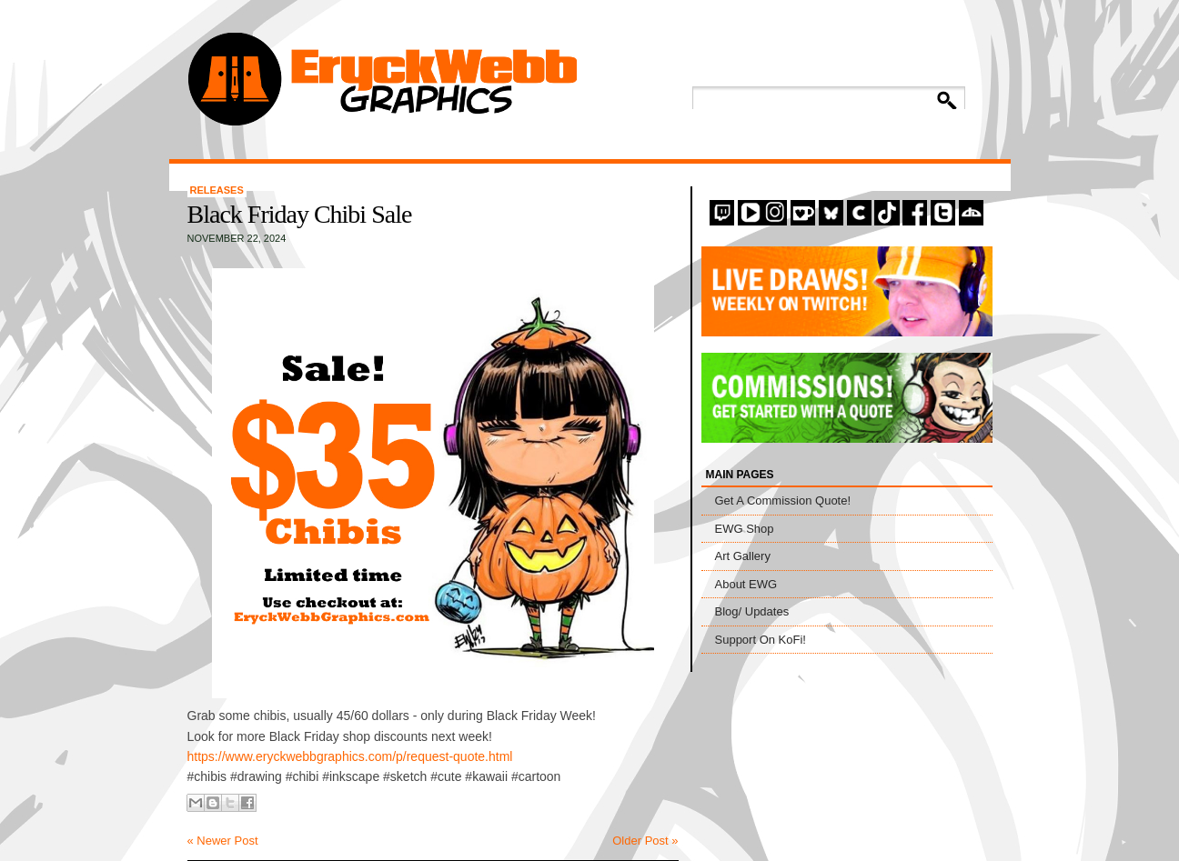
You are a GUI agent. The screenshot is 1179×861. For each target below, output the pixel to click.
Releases (217, 190)
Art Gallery (743, 556)
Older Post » (645, 840)
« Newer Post (222, 840)
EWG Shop (744, 529)
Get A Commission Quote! (783, 500)
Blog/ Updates (752, 611)
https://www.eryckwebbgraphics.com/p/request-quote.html (350, 756)
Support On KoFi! (760, 639)
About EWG (746, 584)
